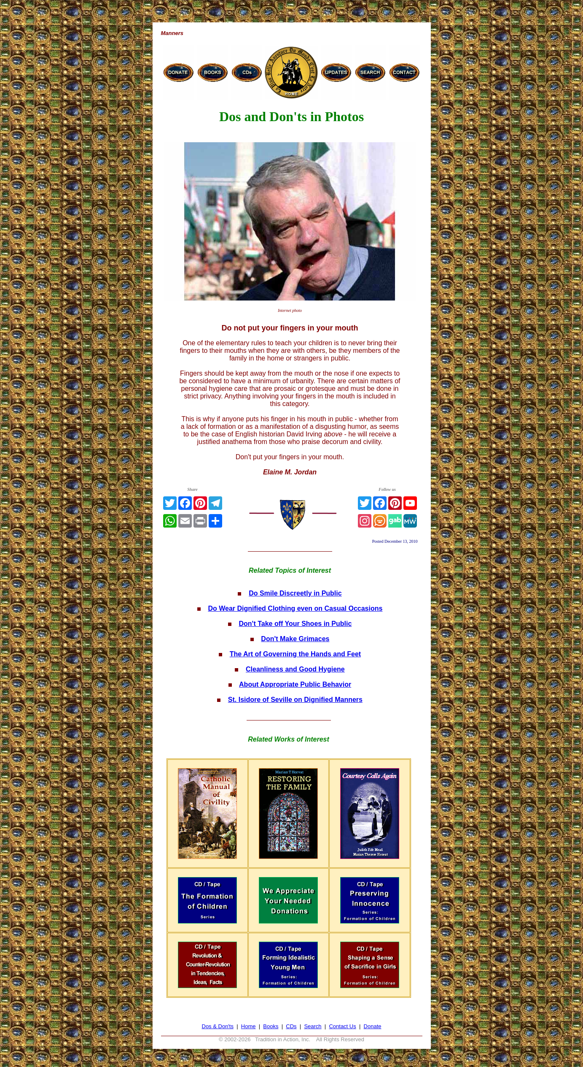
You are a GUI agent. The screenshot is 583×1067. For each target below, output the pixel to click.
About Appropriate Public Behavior (295, 684)
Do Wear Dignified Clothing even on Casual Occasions (295, 608)
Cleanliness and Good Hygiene (295, 669)
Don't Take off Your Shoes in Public (295, 623)
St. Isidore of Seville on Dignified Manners (295, 699)
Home (248, 1026)
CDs (291, 1026)
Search (312, 1026)
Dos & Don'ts (218, 1026)
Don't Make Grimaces (295, 638)
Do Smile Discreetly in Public (295, 593)
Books (270, 1026)
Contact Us (342, 1026)
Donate (373, 1026)
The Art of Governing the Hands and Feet (295, 654)
